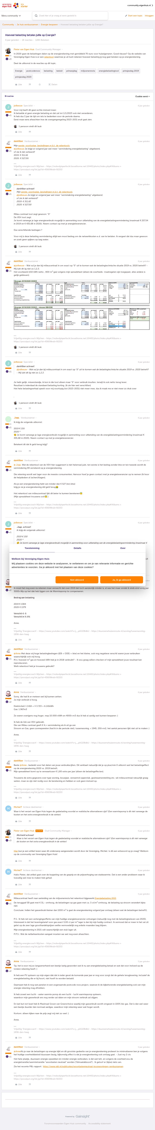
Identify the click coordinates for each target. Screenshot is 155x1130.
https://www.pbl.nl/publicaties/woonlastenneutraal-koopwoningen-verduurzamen (83, 1066)
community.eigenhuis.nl (140, 5)
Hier (16, 851)
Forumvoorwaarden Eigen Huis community (65, 1123)
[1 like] (27, 126)
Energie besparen (49, 24)
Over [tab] (123, 548)
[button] (133, 16)
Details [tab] (77, 548)
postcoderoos (33, 71)
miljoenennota (88, 71)
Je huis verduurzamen (27, 24)
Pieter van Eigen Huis (24, 49)
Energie (18, 71)
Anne (16, 692)
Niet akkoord (77, 580)
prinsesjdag (71, 71)
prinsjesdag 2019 (131, 71)
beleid (59, 71)
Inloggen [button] (149, 15)
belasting (48, 71)
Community (8, 24)
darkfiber (18, 141)
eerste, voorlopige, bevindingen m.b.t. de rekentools (43, 145)
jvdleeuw (18, 105)
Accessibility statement (99, 1123)
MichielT (18, 807)
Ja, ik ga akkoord (121, 580)
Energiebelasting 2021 (105, 898)
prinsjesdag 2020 (23, 77)
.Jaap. (17, 418)
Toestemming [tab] (32, 548)
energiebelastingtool (109, 71)
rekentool (49, 57)
